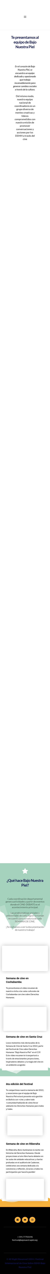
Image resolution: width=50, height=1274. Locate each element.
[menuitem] (15, 20)
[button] (25, 17)
